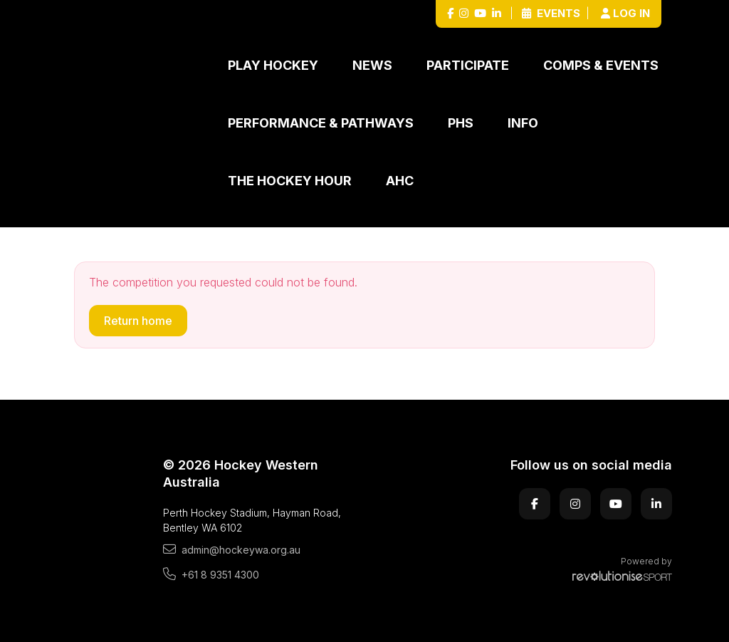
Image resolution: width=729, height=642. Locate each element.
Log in (625, 13)
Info (523, 122)
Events (551, 13)
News (372, 65)
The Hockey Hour (290, 180)
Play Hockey (273, 65)
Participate (467, 65)
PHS (460, 122)
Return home (138, 321)
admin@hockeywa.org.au (231, 549)
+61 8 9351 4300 (211, 574)
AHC (400, 180)
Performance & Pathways (321, 122)
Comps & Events (601, 65)
